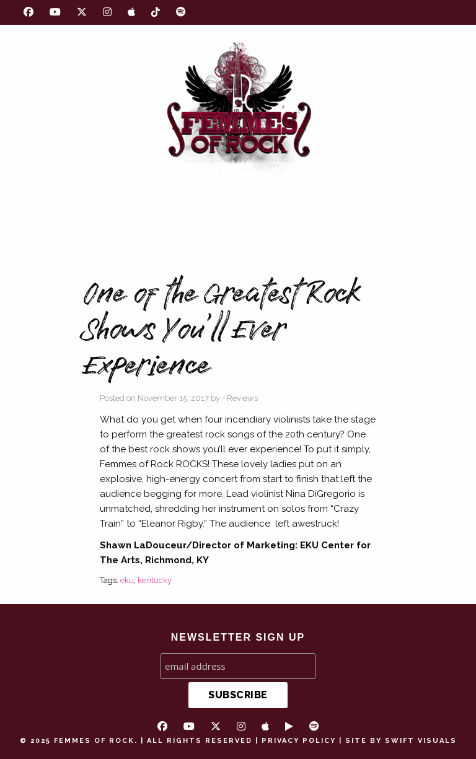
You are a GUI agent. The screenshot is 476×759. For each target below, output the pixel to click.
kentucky (155, 580)
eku (127, 580)
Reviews (242, 398)
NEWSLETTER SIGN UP (238, 637)
